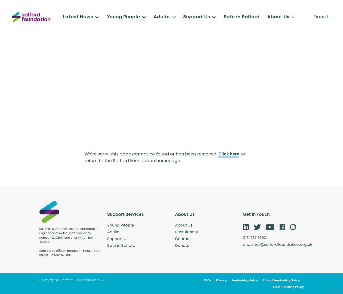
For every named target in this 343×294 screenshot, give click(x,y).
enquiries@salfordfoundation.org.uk (277, 244)
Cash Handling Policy (288, 287)
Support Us (196, 17)
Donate (322, 17)
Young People (123, 17)
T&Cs (207, 280)
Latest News (78, 17)
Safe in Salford (242, 17)
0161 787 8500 (254, 238)
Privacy (221, 280)
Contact (183, 239)
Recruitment (186, 232)
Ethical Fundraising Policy (281, 280)
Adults (162, 17)
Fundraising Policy (245, 280)
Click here (229, 154)
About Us (278, 17)
